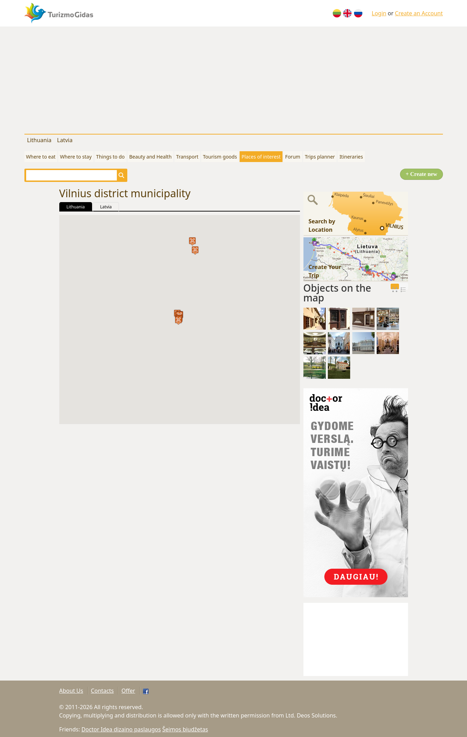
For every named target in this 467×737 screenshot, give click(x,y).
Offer (128, 690)
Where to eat (41, 156)
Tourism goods (220, 156)
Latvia (65, 140)
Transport (187, 156)
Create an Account (419, 13)
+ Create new (421, 174)
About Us (71, 690)
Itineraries (351, 156)
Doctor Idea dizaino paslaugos (121, 729)
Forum (292, 156)
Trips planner (320, 156)
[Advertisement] (233, 79)
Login (379, 13)
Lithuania (39, 140)
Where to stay (76, 156)
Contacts (102, 690)
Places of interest (260, 156)
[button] (178, 320)
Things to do (110, 156)
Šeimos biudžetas (185, 729)
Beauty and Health (150, 156)
